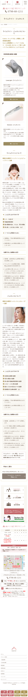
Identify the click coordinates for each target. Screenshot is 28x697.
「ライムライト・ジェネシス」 (14, 476)
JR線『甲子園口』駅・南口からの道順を (14, 584)
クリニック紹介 (4, 657)
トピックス (3, 676)
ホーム (2, 654)
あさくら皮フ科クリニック (15, 682)
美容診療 (2, 665)
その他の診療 (3, 662)
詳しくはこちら (14, 99)
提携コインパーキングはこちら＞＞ (14, 588)
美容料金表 (3, 668)
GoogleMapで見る (14, 572)
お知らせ (2, 671)
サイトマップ (3, 679)
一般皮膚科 (3, 659)
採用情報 (2, 673)
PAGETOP (14, 650)
